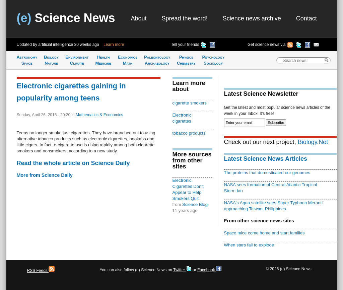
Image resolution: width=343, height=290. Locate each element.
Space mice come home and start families (264, 232)
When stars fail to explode (249, 244)
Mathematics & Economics (99, 115)
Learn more (114, 44)
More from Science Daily (45, 175)
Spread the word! (185, 18)
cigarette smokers (190, 102)
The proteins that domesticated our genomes (267, 172)
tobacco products (189, 133)
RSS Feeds (41, 270)
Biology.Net (313, 142)
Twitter (182, 270)
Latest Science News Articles (265, 158)
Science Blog (195, 204)
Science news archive (252, 18)
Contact (306, 18)
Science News (66, 18)
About (139, 18)
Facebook (209, 270)
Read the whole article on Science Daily (73, 163)
